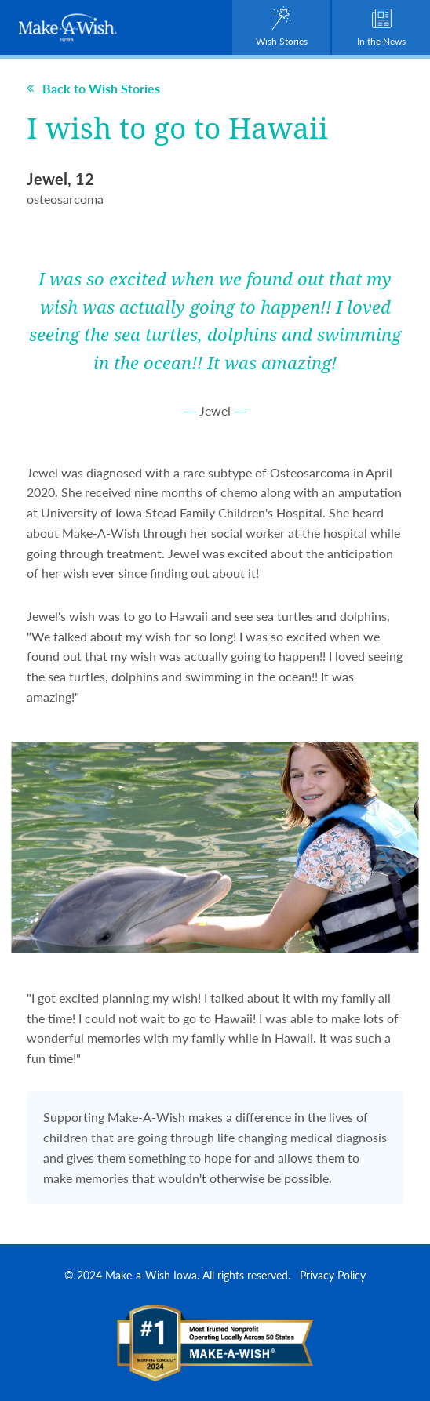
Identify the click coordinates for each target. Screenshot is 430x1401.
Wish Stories (282, 27)
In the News (381, 27)
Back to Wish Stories (93, 88)
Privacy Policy (333, 1275)
